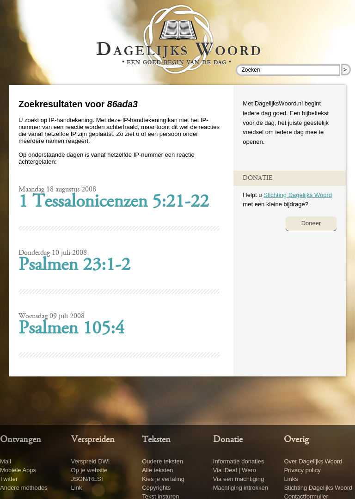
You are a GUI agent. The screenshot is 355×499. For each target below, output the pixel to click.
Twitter (9, 478)
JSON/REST (88, 478)
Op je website (89, 470)
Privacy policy (302, 470)
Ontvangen (20, 439)
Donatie (228, 439)
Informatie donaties (238, 461)
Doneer (311, 223)
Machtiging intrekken (240, 487)
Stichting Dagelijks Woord (297, 194)
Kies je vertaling (163, 478)
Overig (296, 439)
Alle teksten (157, 470)
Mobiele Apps (18, 470)
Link (76, 487)
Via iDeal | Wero (234, 470)
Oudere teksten (162, 461)
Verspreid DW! (90, 461)
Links (291, 478)
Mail (5, 461)
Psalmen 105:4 (71, 329)
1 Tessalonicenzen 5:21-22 (113, 202)
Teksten (156, 439)
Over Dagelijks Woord (313, 461)
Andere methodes (24, 487)
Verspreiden (93, 439)
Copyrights (156, 487)
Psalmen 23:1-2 (74, 266)
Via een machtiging (238, 478)
